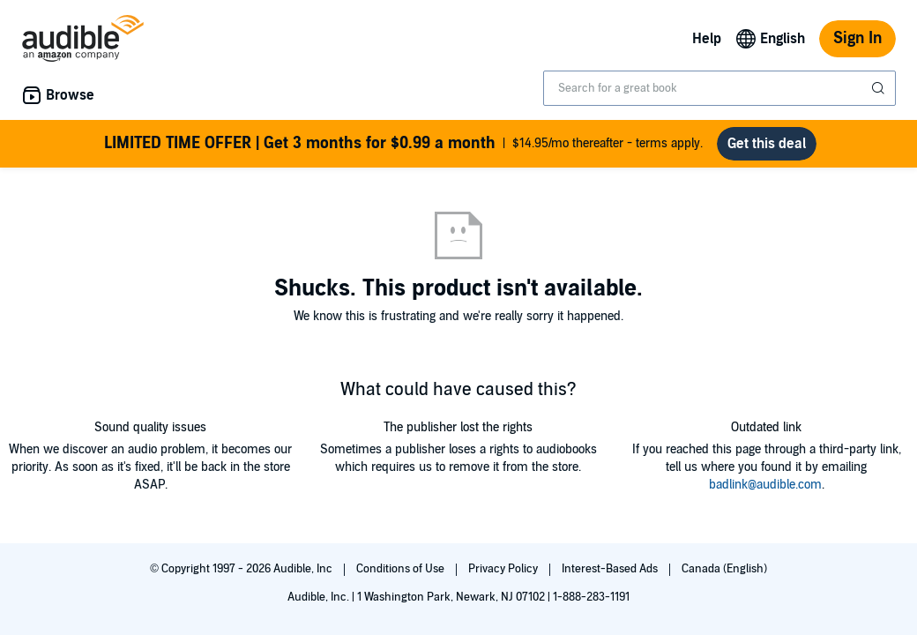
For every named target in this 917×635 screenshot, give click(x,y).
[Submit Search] (880, 88)
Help (706, 39)
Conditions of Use (401, 569)
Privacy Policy (504, 569)
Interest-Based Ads (611, 569)
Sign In (857, 38)
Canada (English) (724, 569)
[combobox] (719, 88)
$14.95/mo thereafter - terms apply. (403, 143)
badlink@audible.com (765, 484)
